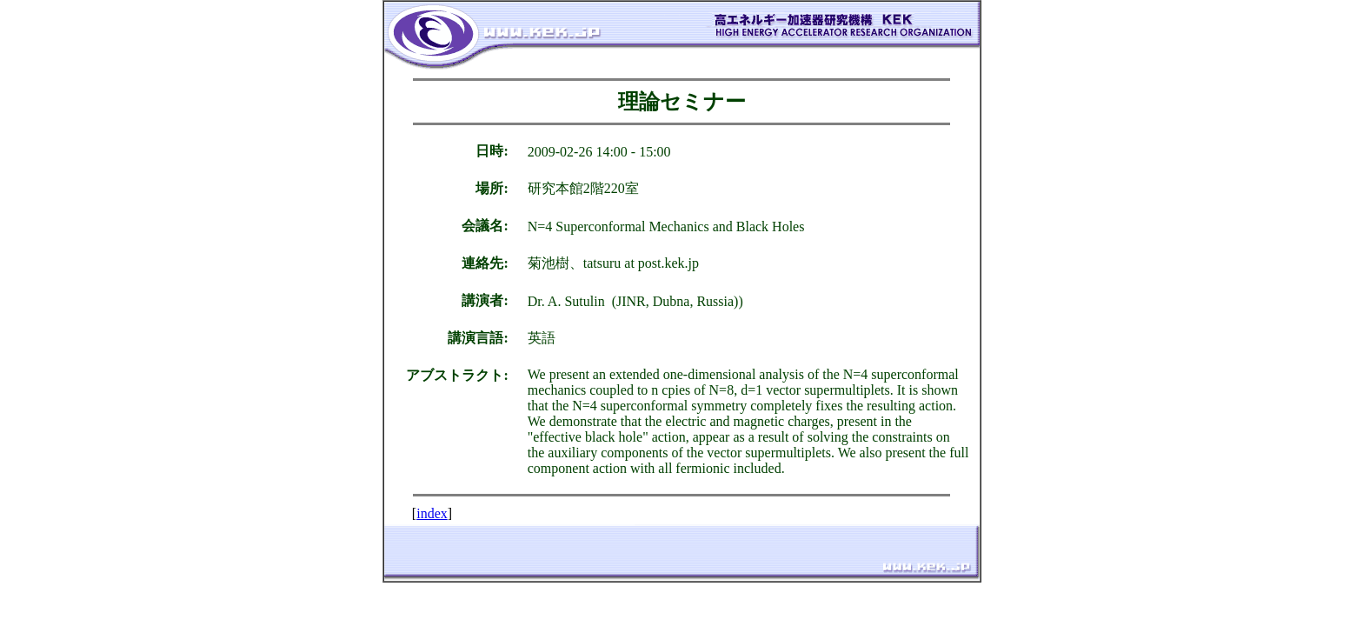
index (432, 513)
